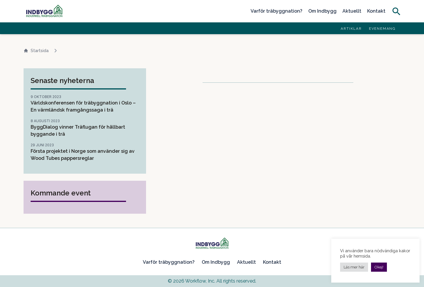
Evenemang (382, 28)
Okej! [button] (379, 267)
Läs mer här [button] (354, 267)
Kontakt (376, 11)
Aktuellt (351, 11)
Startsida (36, 50)
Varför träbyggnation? (276, 11)
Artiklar (351, 28)
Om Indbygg (322, 11)
